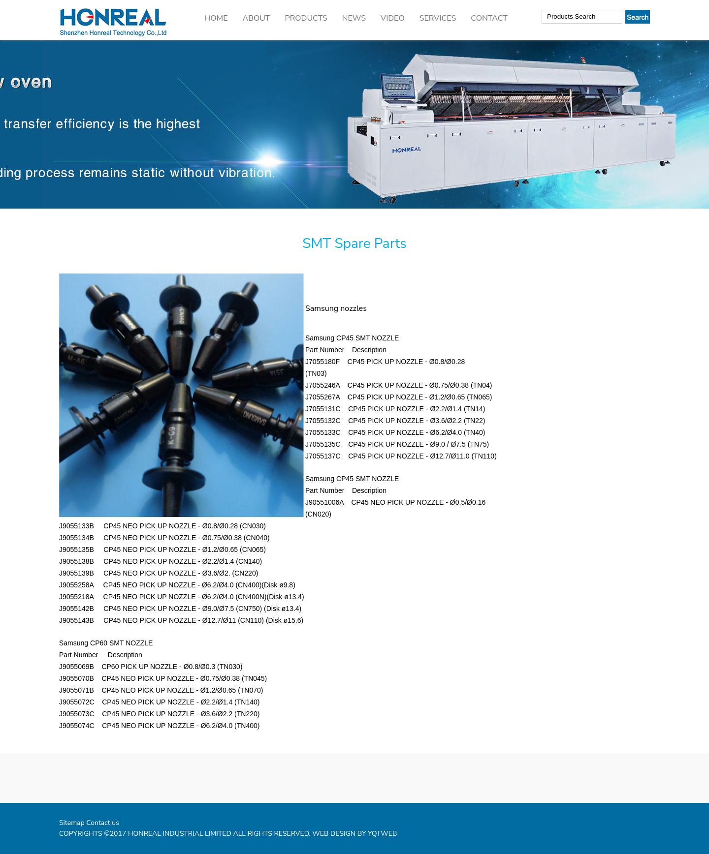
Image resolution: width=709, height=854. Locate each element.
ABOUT (256, 18)
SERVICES (437, 18)
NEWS (354, 18)
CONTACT (489, 18)
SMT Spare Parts (354, 243)
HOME (215, 18)
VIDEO (393, 18)
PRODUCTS (306, 18)
